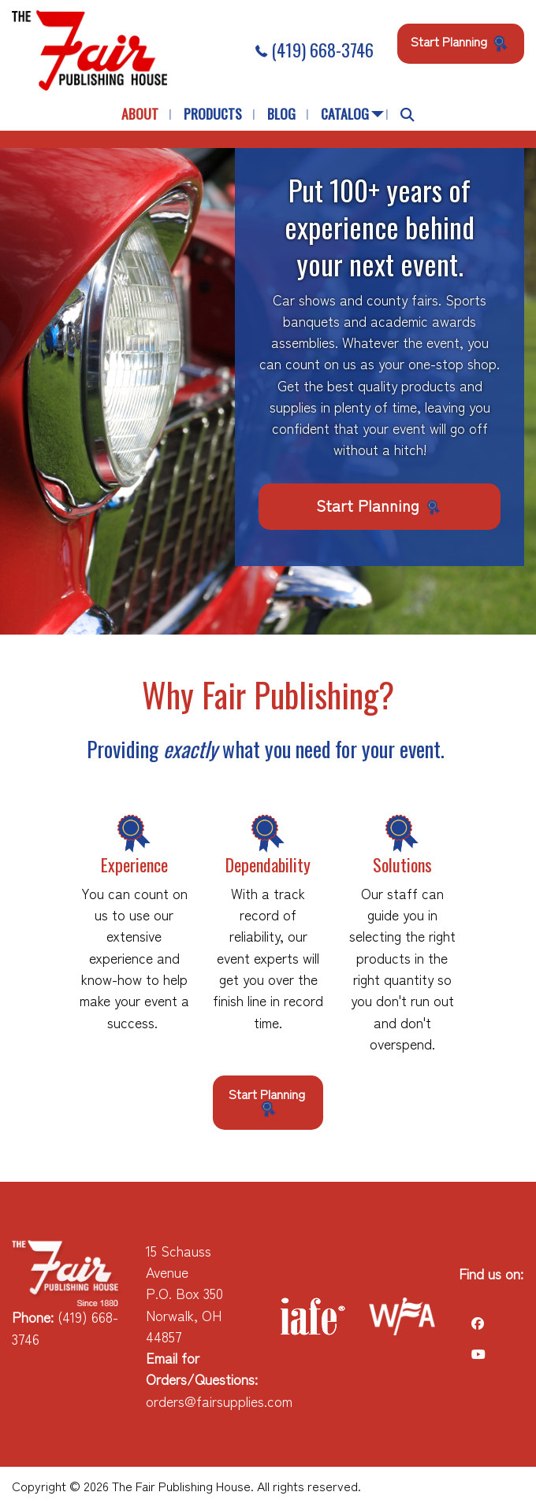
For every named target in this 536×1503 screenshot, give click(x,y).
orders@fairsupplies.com (219, 1401)
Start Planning (461, 41)
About (139, 113)
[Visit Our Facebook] (478, 1322)
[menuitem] (140, 114)
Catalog (345, 113)
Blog (281, 113)
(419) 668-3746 (314, 49)
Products (213, 113)
